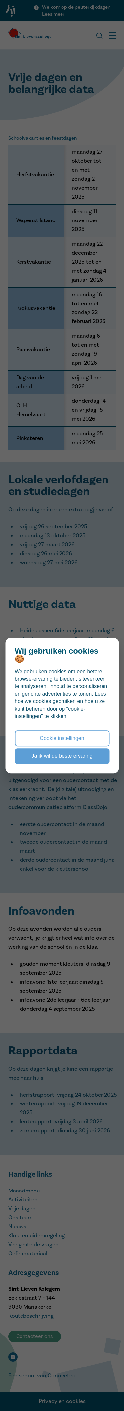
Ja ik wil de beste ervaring (61, 756)
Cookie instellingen (62, 738)
